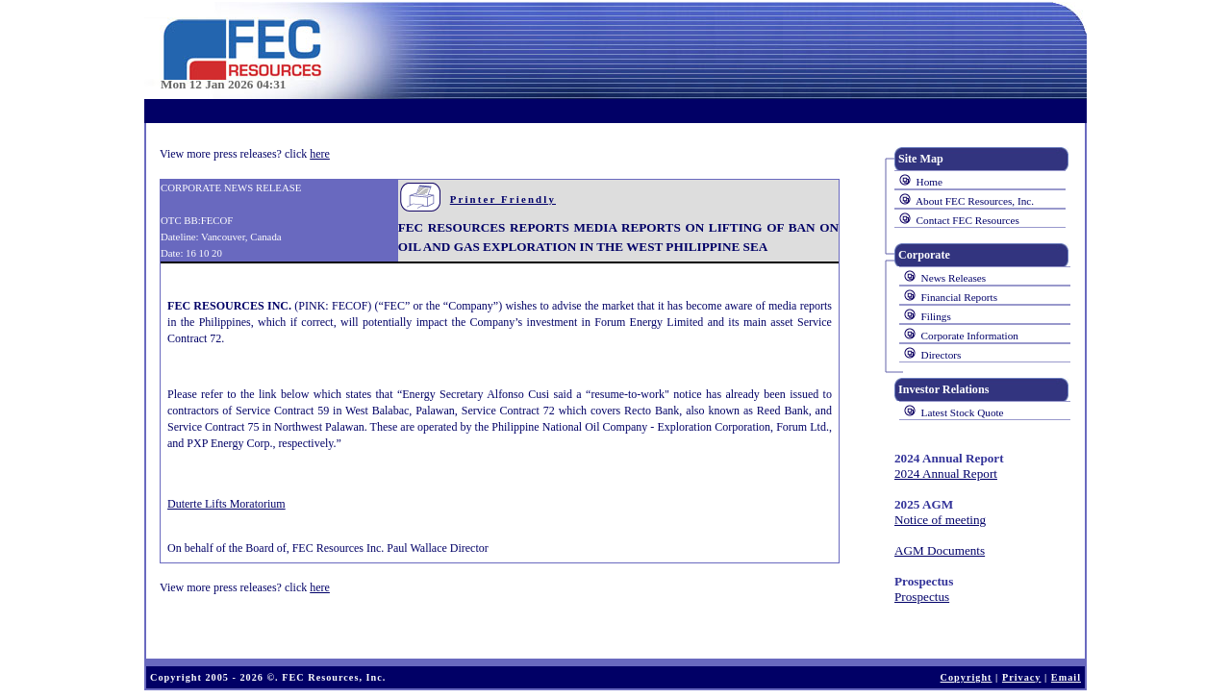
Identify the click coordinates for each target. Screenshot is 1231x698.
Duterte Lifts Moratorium (226, 504)
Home (929, 181)
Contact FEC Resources (968, 220)
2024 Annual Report (945, 473)
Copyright (966, 677)
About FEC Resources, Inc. (975, 201)
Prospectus (921, 596)
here (320, 154)
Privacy (1022, 677)
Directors (941, 355)
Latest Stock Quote (962, 412)
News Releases (954, 278)
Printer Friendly (503, 199)
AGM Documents (939, 550)
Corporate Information (969, 335)
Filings (936, 316)
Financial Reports (959, 297)
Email (1066, 677)
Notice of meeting (940, 519)
